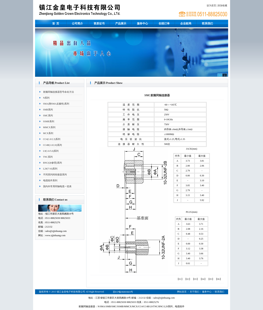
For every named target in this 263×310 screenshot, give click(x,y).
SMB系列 (48, 109)
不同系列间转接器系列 (55, 174)
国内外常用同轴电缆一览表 (57, 186)
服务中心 (142, 23)
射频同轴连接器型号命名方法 (58, 92)
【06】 (218, 279)
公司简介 (77, 23)
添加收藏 (222, 5)
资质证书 (99, 23)
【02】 (187, 279)
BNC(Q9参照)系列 (52, 162)
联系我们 (207, 23)
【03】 (195, 279)
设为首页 (211, 5)
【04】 (203, 279)
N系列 (46, 97)
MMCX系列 (49, 127)
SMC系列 (48, 115)
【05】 (210, 279)
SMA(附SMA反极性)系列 (56, 103)
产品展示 (120, 23)
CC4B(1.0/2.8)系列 (52, 145)
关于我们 (194, 291)
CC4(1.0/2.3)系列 (51, 139)
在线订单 (164, 23)
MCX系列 (48, 133)
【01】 (180, 279)
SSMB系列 (48, 121)
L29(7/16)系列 (50, 168)
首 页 (55, 23)
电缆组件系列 (50, 180)
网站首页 (182, 291)
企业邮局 (185, 23)
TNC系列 (48, 156)
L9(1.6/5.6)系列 (51, 151)
